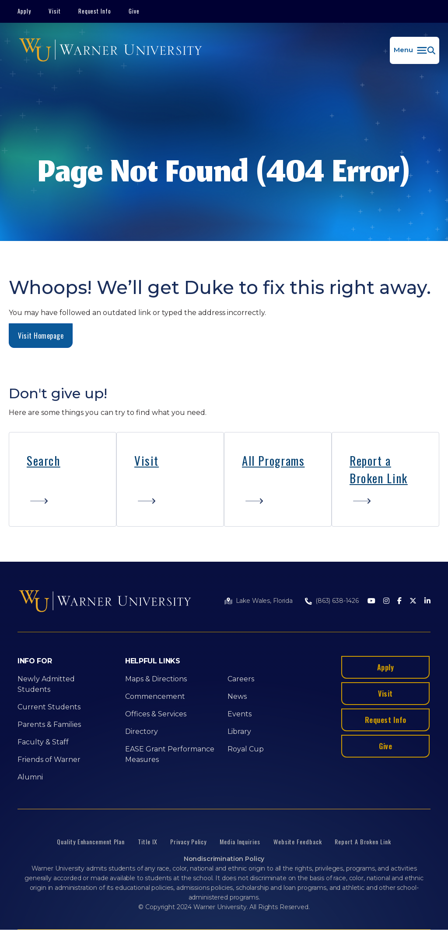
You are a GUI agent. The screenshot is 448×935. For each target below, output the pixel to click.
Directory (141, 731)
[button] (414, 50)
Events (240, 714)
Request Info (95, 11)
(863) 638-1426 (337, 601)
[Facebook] (399, 601)
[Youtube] (371, 601)
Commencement (155, 696)
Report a (370, 460)
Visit (55, 11)
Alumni (30, 777)
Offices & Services (155, 714)
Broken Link (379, 478)
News (237, 696)
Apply (24, 11)
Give (134, 11)
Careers (241, 679)
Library (239, 731)
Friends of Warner (49, 759)
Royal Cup (246, 749)
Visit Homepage (40, 335)
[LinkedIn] (427, 601)
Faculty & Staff (43, 742)
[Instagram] (386, 601)
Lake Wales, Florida (264, 601)
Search (43, 460)
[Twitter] (413, 601)
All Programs (273, 460)
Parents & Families (49, 724)
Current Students (49, 707)
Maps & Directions (156, 679)
